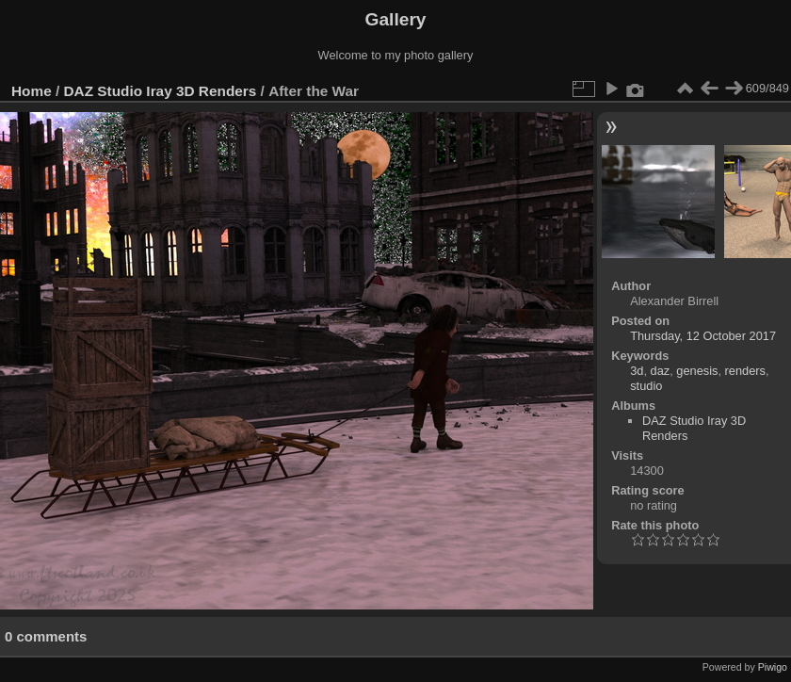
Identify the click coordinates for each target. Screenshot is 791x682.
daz (660, 371)
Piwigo (772, 667)
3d (636, 371)
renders (745, 371)
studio (646, 386)
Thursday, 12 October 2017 (703, 336)
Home (31, 91)
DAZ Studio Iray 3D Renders (160, 91)
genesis (697, 371)
